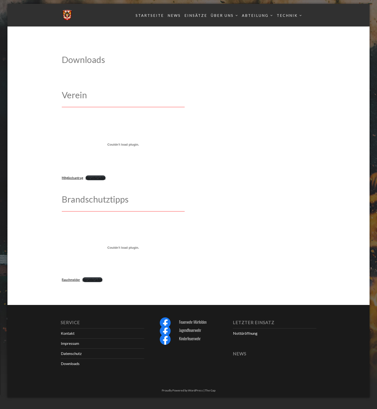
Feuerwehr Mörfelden (193, 322)
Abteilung (255, 15)
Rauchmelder (71, 280)
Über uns (222, 15)
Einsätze (195, 15)
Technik (287, 15)
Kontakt (68, 333)
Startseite (150, 15)
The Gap (210, 390)
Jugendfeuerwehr (190, 330)
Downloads (70, 363)
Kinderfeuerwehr (190, 338)
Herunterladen (96, 178)
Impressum (70, 343)
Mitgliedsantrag (72, 178)
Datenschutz (71, 353)
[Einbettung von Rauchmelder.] (123, 248)
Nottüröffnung (245, 333)
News (174, 15)
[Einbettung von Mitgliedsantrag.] (123, 144)
